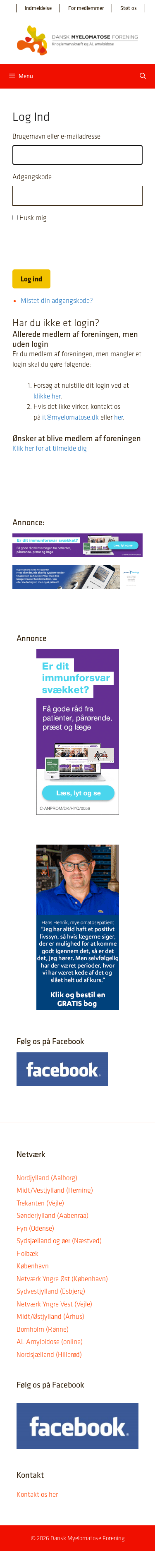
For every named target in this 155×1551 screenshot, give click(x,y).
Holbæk (27, 1253)
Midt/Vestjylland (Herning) (55, 1190)
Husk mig (33, 218)
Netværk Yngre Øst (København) (62, 1279)
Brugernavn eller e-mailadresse (56, 136)
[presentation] (75, 246)
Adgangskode (32, 177)
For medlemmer (86, 8)
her (118, 417)
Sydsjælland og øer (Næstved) (59, 1240)
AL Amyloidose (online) (50, 1341)
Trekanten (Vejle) (40, 1203)
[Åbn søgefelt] (143, 76)
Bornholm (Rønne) (43, 1329)
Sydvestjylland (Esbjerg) (51, 1291)
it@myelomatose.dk (70, 417)
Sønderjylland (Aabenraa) (52, 1215)
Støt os (128, 8)
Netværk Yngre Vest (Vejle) (54, 1304)
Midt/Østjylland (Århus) (50, 1316)
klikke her (46, 396)
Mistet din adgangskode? (57, 300)
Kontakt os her (37, 1494)
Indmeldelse (38, 8)
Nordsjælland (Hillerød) (49, 1354)
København (33, 1266)
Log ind (31, 278)
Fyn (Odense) (35, 1228)
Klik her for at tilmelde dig (49, 448)
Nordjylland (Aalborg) (47, 1178)
